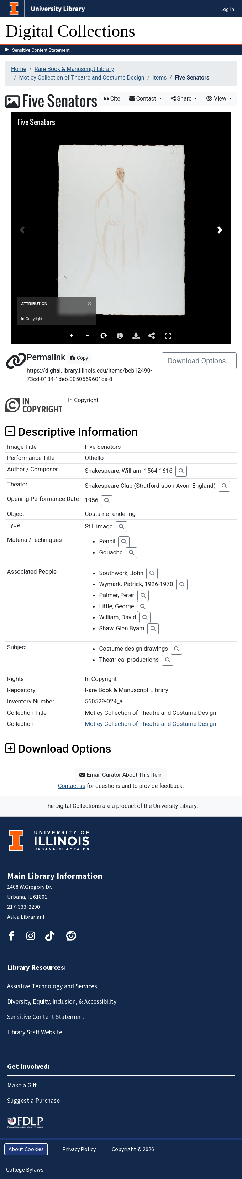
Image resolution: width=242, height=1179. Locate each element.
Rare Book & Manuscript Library (74, 69)
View (217, 98)
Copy (79, 358)
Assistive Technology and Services (52, 986)
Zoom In (72, 335)
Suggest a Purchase (33, 1100)
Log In (227, 9)
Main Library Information (54, 876)
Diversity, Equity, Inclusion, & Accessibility (61, 1001)
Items (159, 77)
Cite (112, 98)
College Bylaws (24, 1170)
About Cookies (26, 1149)
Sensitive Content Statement (41, 50)
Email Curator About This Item (120, 775)
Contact (143, 98)
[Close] (89, 303)
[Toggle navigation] (232, 31)
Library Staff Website (34, 1032)
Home (18, 69)
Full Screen (168, 335)
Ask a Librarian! (25, 917)
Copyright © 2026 (133, 1149)
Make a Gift (22, 1085)
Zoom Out (88, 335)
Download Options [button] (58, 748)
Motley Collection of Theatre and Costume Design (81, 77)
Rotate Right (104, 335)
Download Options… (199, 361)
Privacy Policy (79, 1149)
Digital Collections (70, 30)
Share (182, 98)
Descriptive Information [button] (71, 432)
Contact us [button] (71, 786)
